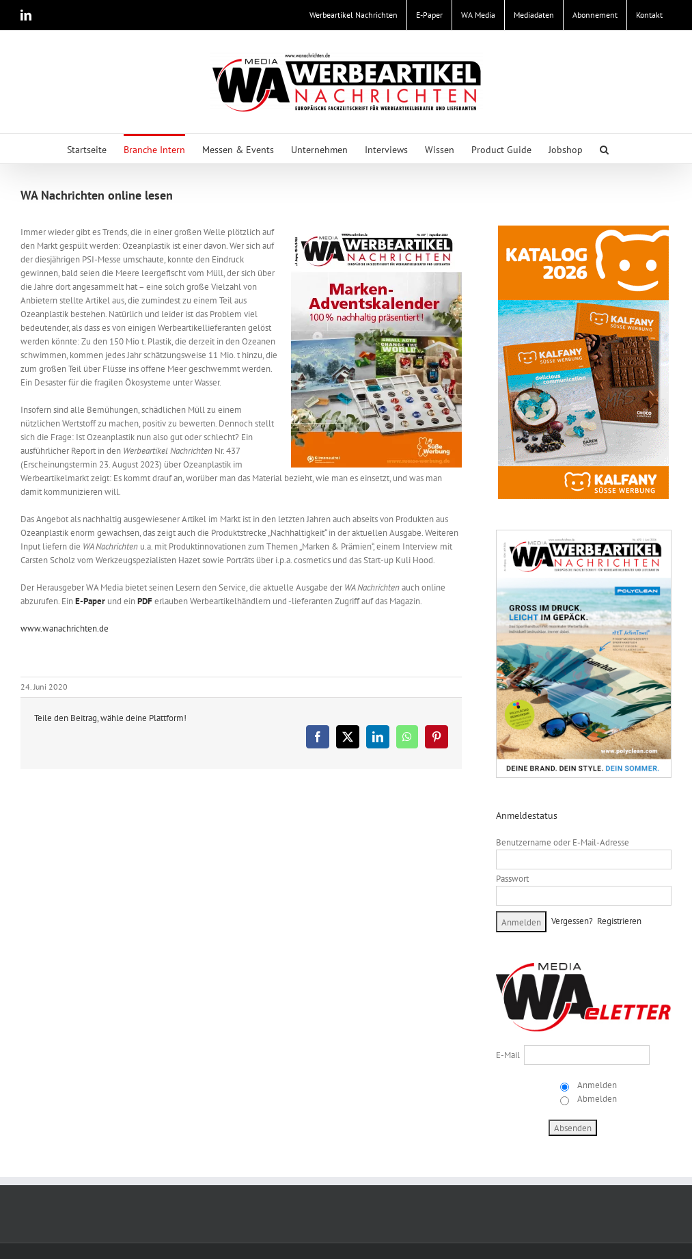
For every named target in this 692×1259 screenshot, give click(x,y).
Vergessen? (572, 921)
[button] (604, 148)
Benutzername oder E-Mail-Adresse (562, 842)
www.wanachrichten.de (64, 628)
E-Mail (508, 1055)
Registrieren (619, 921)
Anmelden (596, 1085)
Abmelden (596, 1099)
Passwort (512, 878)
